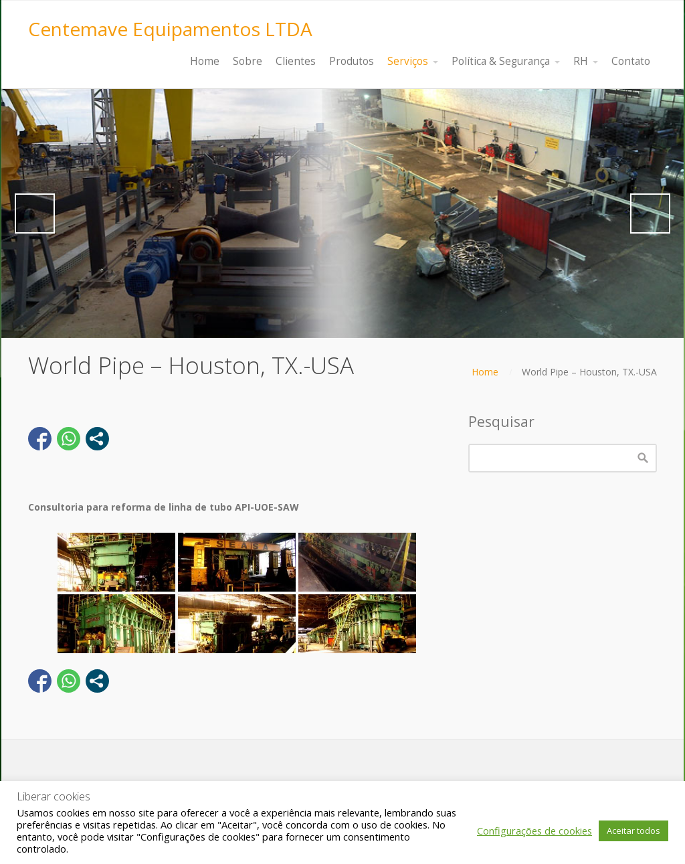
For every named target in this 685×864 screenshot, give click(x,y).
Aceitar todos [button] (633, 831)
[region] (342, 213)
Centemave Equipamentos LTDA (170, 28)
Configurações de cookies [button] (534, 831)
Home (485, 371)
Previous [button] (35, 213)
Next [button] (650, 213)
